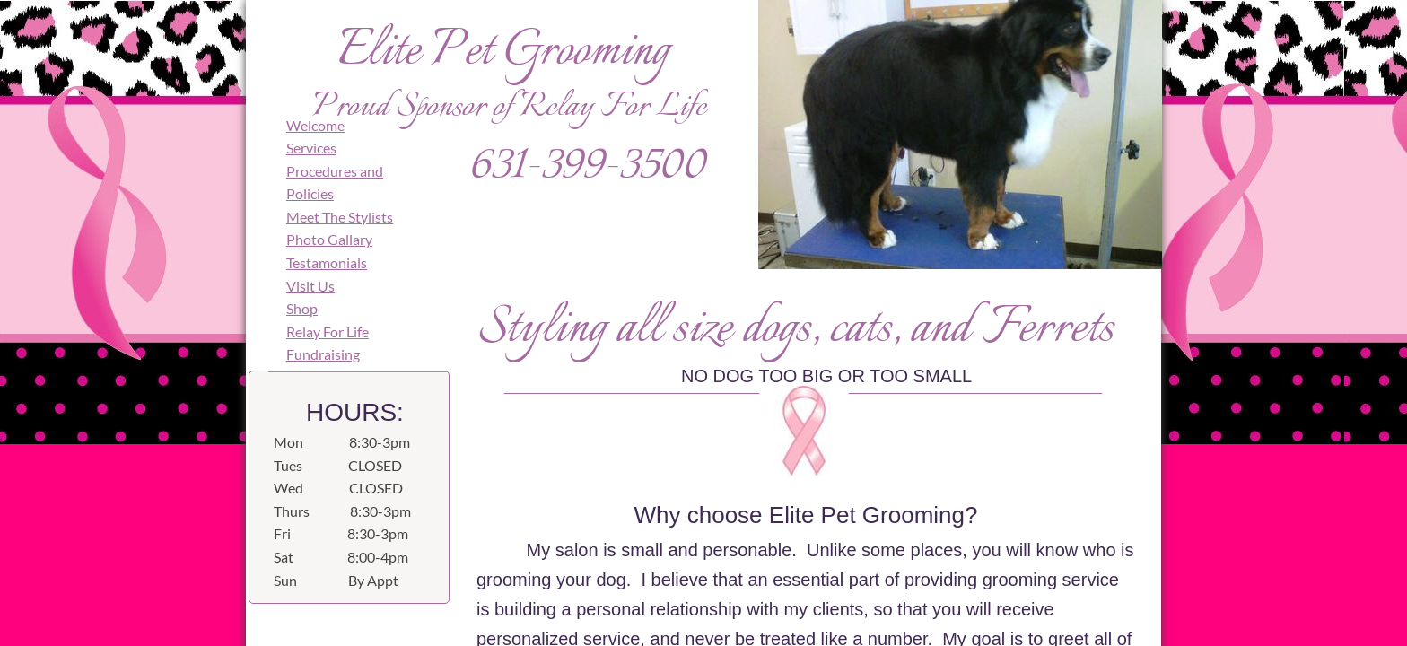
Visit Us (310, 285)
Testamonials (326, 262)
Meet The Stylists (339, 216)
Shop (302, 308)
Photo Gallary (329, 239)
